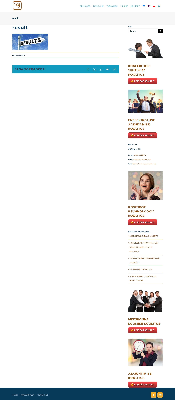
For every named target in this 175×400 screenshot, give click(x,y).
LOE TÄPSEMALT (144, 81)
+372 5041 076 (140, 155)
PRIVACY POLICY (27, 395)
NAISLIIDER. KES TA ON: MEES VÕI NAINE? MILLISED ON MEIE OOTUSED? (144, 247)
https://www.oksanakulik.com (144, 164)
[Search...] (143, 31)
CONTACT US (43, 395)
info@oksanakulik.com (142, 159)
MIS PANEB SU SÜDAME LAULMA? (144, 236)
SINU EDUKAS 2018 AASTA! (141, 269)
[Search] (160, 31)
